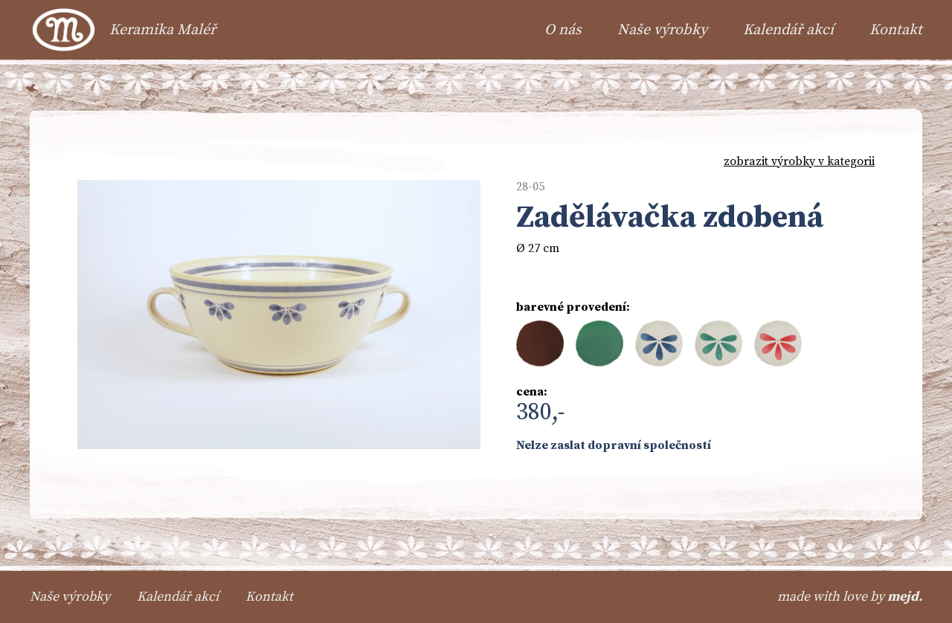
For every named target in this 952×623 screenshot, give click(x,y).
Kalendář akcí (788, 30)
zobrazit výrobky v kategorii (799, 161)
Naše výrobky (662, 30)
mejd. (904, 596)
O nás (563, 30)
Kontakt (895, 30)
